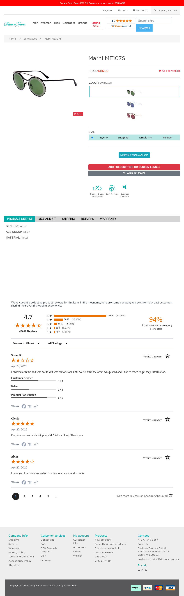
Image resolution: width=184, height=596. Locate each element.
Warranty (13, 548)
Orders (77, 551)
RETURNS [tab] (87, 218)
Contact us (47, 539)
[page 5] (48, 496)
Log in (122, 10)
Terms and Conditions (21, 556)
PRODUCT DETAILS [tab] (19, 218)
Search (144, 28)
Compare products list (108, 548)
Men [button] (35, 22)
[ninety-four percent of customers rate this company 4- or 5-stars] (156, 323)
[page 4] (40, 496)
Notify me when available (134, 155)
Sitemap (46, 560)
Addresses (79, 547)
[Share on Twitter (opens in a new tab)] (30, 406)
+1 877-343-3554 (148, 539)
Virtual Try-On (103, 561)
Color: (94, 82)
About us (13, 565)
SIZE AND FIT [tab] (47, 218)
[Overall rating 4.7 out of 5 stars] (28, 325)
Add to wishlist (169, 70)
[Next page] (56, 496)
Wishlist (77, 555)
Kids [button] (57, 22)
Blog (43, 555)
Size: (92, 132)
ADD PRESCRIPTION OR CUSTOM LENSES (134, 167)
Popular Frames (104, 552)
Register (107, 10)
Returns (13, 544)
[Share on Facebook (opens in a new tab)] (24, 407)
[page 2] (24, 496)
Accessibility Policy (19, 561)
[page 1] (15, 496)
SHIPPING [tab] (68, 218)
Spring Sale (96, 24)
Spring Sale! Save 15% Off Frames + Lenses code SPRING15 (92, 3)
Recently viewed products (110, 544)
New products (103, 539)
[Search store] (154, 20)
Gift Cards (101, 556)
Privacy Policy (16, 552)
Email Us (143, 544)
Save (78, 114)
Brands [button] (82, 22)
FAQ (43, 544)
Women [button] (46, 22)
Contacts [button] (69, 22)
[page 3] (32, 496)
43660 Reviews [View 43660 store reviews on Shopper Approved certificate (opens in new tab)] (32, 331)
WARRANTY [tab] (108, 218)
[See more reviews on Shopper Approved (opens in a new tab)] (36, 406)
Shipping (13, 539)
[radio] (92, 316)
